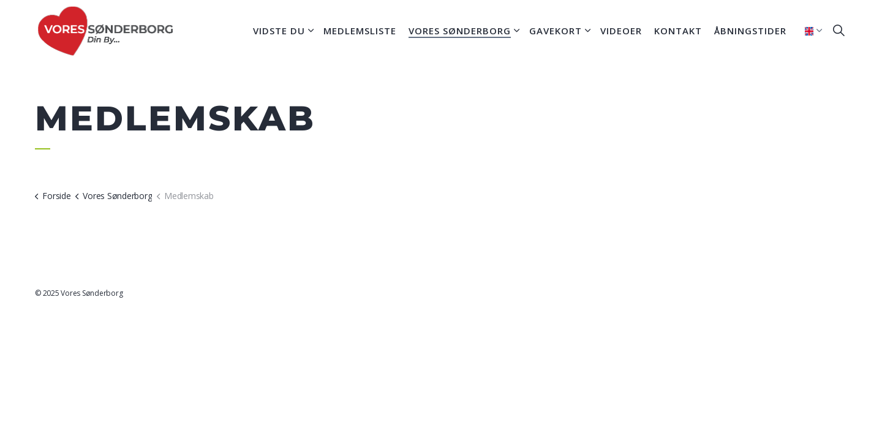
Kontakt (678, 30)
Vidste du (279, 30)
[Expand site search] (838, 30)
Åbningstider (750, 30)
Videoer (621, 30)
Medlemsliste (359, 30)
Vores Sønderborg (460, 30)
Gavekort (555, 30)
